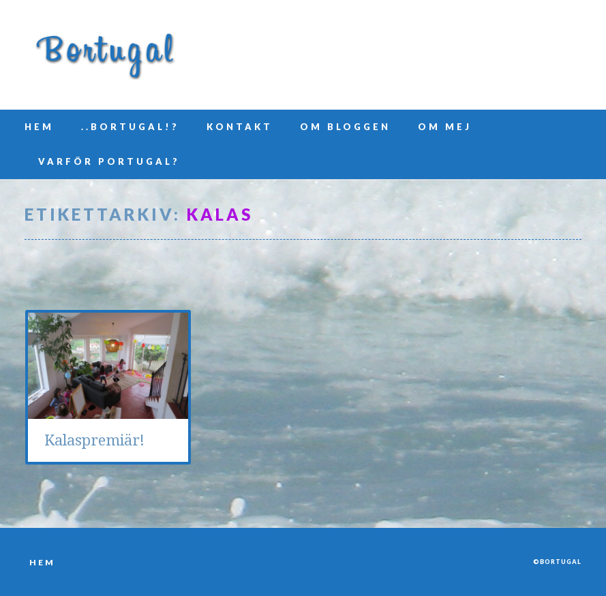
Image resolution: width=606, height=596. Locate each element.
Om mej (445, 126)
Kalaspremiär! (94, 440)
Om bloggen (345, 126)
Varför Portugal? (109, 161)
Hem (39, 126)
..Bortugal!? (130, 126)
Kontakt (240, 126)
